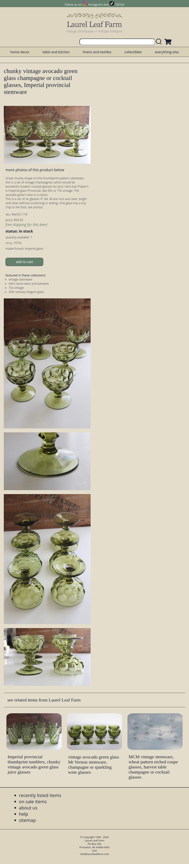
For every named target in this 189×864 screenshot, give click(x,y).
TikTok (119, 4)
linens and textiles (97, 52)
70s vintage (16, 288)
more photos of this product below (34, 169)
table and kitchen (56, 52)
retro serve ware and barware (28, 283)
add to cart (24, 262)
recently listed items (40, 795)
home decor (19, 52)
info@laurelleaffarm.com (94, 854)
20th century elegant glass (26, 292)
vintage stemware (20, 279)
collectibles (133, 52)
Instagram (95, 4)
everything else (167, 52)
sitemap (27, 820)
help (23, 814)
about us (28, 808)
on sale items (33, 801)
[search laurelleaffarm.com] (159, 42)
